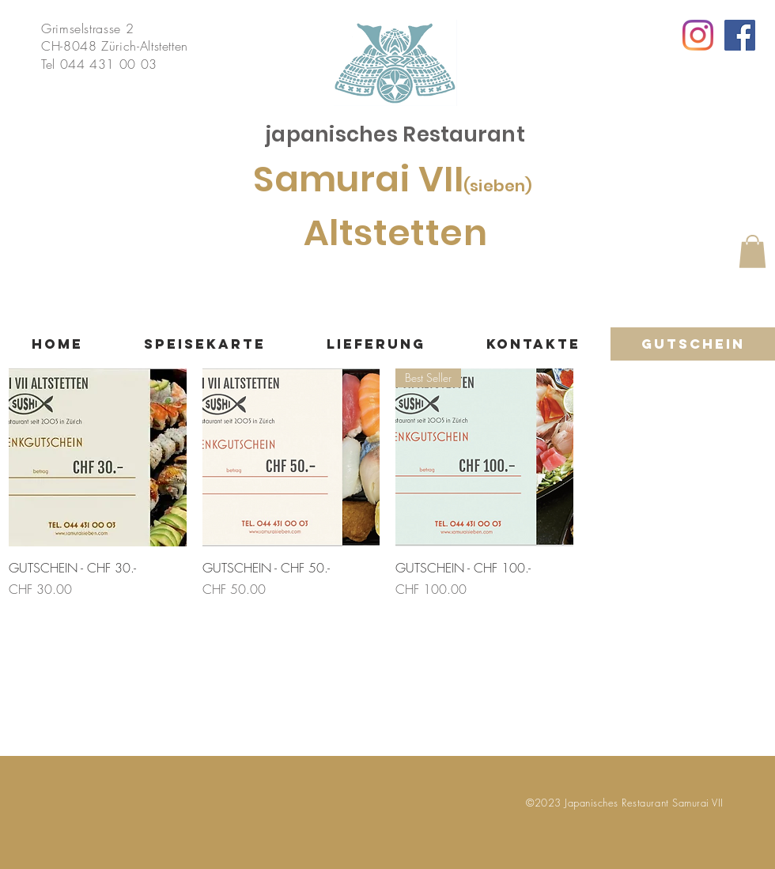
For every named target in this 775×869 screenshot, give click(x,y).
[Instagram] (697, 35)
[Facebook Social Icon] (739, 35)
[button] (752, 251)
